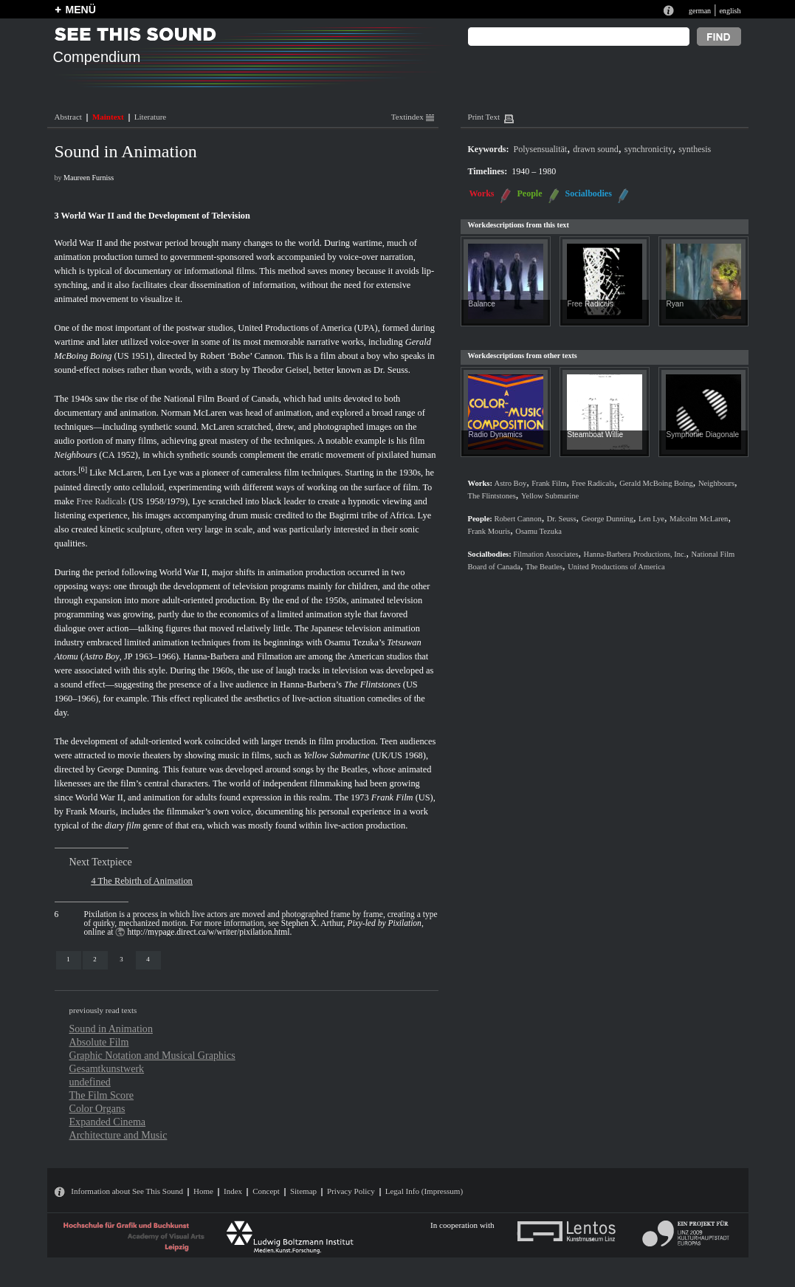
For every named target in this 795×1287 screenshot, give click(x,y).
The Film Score (101, 1095)
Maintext (108, 116)
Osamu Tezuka (538, 531)
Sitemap (303, 1191)
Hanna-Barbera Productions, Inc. (635, 554)
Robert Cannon (518, 519)
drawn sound (596, 149)
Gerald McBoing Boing (656, 483)
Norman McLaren (194, 413)
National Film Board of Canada (221, 399)
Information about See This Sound (127, 1191)
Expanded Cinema (107, 1122)
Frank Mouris (91, 811)
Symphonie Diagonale (703, 434)
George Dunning (128, 769)
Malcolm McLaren (699, 519)
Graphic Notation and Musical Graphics (152, 1055)
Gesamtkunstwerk (107, 1068)
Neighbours (76, 455)
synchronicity (648, 149)
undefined (90, 1082)
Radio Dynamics (496, 434)
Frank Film (392, 797)
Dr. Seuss (391, 370)
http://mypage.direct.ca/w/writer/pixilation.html (208, 931)
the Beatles (348, 769)
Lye (199, 501)
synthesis (694, 149)
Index (233, 1191)
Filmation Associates (545, 554)
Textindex (412, 116)
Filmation (274, 656)
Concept (266, 1191)
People (530, 193)
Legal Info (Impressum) (424, 1191)
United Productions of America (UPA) (307, 328)
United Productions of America (616, 567)
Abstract (68, 116)
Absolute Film (99, 1042)
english (729, 11)
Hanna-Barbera (211, 656)
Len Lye (162, 473)
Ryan (675, 304)
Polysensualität (541, 149)
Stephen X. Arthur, (351, 923)
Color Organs (97, 1108)
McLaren (217, 427)
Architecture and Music (118, 1135)
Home (203, 1191)
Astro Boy (101, 656)
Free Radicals (101, 501)
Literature (150, 116)
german (700, 11)
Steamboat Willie (596, 434)
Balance (482, 304)
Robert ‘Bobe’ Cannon (241, 356)
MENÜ (81, 10)
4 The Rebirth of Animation (142, 881)
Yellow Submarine (336, 755)
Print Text (484, 116)
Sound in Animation (111, 1028)
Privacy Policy (351, 1191)
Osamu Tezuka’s (355, 642)
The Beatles (544, 567)
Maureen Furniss (88, 178)
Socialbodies (588, 193)
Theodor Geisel (280, 370)
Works (482, 193)
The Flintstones (372, 684)
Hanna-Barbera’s (311, 684)
